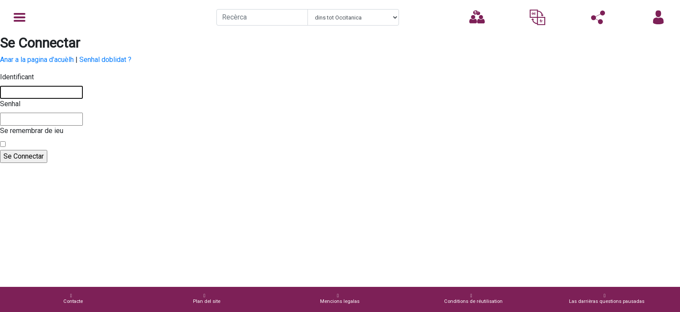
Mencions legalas (340, 298)
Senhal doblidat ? (105, 59)
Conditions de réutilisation (473, 298)
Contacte (73, 298)
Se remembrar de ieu (31, 131)
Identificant (17, 77)
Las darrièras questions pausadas (606, 298)
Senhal (10, 104)
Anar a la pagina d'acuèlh (37, 59)
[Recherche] (262, 17)
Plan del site (206, 298)
